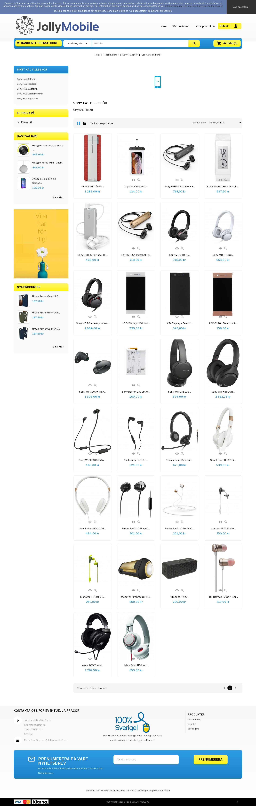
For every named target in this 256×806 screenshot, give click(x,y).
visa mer (58, 197)
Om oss (131, 790)
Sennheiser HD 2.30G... (92, 528)
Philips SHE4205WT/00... (179, 528)
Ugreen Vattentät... (136, 186)
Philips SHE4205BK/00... (136, 528)
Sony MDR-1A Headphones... (92, 323)
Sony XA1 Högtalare (27, 98)
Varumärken (181, 26)
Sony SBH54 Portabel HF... (179, 186)
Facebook (237, 801)
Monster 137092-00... (223, 528)
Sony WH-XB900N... (223, 391)
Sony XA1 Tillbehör (32, 69)
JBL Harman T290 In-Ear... (223, 596)
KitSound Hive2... (179, 596)
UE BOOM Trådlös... (92, 186)
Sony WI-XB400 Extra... (92, 460)
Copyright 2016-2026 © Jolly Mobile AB (128, 802)
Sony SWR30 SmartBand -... (223, 186)
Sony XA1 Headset (26, 84)
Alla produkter (206, 26)
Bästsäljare (193, 729)
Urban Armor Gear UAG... (46, 296)
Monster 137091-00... (92, 596)
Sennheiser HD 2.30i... (223, 460)
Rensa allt (25, 122)
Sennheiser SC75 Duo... (179, 460)
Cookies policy (144, 790)
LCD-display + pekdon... (136, 323)
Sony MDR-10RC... (179, 255)
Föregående (224, 688)
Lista (84, 123)
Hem (164, 26)
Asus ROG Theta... (92, 665)
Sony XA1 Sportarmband (30, 93)
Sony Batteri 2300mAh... (136, 391)
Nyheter (192, 724)
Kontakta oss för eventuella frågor (46, 710)
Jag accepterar (241, 7)
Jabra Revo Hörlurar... (136, 665)
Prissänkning (194, 719)
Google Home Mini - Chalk (47, 162)
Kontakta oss (92, 790)
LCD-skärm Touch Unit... (223, 323)
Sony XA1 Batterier (26, 79)
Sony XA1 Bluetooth (27, 89)
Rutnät (78, 123)
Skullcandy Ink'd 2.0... (136, 460)
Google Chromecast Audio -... (47, 147)
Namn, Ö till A (218, 122)
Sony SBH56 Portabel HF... (93, 255)
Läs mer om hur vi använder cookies (203, 6)
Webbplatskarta (161, 790)
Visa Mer (58, 346)
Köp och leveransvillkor (113, 790)
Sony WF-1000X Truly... (92, 391)
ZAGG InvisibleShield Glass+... (44, 180)
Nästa (235, 688)
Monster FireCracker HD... (136, 596)
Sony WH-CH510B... (179, 391)
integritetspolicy (173, 6)
